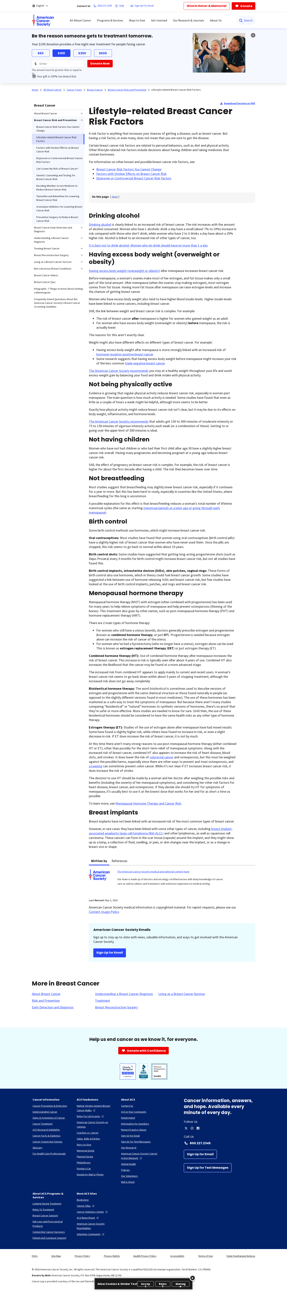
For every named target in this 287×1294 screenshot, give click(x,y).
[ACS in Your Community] (133, 1112)
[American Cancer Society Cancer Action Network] (140, 1155)
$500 (103, 53)
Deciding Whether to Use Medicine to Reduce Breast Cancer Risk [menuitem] (56, 187)
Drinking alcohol (100, 224)
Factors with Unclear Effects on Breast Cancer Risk (131, 174)
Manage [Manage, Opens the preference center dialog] (181, 1284)
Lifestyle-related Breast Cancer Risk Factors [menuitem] (56, 139)
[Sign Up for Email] (200, 1154)
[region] (143, 1284)
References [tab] (119, 861)
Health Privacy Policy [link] (144, 1256)
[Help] (120, 6)
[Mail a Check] (128, 1182)
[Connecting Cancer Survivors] (49, 1232)
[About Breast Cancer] (46, 994)
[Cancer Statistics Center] (92, 1212)
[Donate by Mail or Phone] (90, 1174)
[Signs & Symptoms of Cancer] (49, 1118)
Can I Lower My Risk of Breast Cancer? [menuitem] (57, 168)
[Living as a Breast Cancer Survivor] (181, 994)
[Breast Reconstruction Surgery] (116, 1007)
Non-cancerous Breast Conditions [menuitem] (52, 268)
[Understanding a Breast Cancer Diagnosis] (124, 994)
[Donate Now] (100, 63)
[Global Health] (128, 1164)
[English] (42, 6)
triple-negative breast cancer (145, 363)
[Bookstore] (83, 1200)
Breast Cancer (44, 105)
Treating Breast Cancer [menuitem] (47, 248)
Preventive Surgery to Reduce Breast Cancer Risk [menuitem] (57, 219)
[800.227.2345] (103, 6)
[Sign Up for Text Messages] (207, 1167)
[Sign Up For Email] (143, 6)
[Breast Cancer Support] (45, 1215)
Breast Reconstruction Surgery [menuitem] (51, 255)
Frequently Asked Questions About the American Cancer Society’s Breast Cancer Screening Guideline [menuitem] (57, 302)
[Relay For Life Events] (90, 1116)
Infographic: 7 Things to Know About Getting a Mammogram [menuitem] (58, 290)
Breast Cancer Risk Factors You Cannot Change (128, 169)
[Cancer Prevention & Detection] (50, 1106)
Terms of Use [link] (205, 1256)
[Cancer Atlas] (86, 1206)
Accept (145, 1284)
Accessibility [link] (177, 1256)
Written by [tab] (99, 861)
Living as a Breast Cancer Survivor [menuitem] (53, 262)
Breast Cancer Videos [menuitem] (46, 275)
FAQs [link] (35, 1256)
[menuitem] (43, 20)
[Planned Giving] (85, 1156)
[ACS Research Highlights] (46, 1129)
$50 (41, 53)
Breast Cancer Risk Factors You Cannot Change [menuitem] (57, 128)
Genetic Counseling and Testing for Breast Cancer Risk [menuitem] (55, 177)
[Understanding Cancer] (45, 1112)
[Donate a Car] (84, 1168)
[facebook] (198, 1128)
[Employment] (128, 1118)
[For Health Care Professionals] (49, 1153)
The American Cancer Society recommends (118, 371)
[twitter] (186, 1128)
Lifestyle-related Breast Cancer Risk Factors (176, 89)
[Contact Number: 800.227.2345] (219, 1143)
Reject (163, 1284)
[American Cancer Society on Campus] (96, 1124)
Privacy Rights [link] (112, 1256)
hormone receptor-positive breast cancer (124, 354)
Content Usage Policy (104, 912)
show (115, 196)
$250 (82, 53)
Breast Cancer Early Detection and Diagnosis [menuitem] (53, 229)
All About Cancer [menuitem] (80, 20)
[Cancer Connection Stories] (47, 1141)
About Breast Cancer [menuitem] (45, 113)
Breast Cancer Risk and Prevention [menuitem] (55, 120)
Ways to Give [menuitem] (137, 20)
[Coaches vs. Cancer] (88, 1132)
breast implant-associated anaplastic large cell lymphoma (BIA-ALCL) (161, 831)
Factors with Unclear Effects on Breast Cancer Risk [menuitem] (57, 149)
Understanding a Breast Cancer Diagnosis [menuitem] (51, 239)
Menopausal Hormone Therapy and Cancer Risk (148, 803)
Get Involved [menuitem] (159, 20)
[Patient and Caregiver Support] (49, 1238)
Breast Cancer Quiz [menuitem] (45, 282)
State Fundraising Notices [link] (240, 1256)
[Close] (193, 1278)
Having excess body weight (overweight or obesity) (124, 271)
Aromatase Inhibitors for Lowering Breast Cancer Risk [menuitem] (59, 208)
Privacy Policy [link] (82, 1256)
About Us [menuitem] (216, 20)
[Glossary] (37, 1147)
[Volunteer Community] (91, 1234)
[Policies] (125, 1170)
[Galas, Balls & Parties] (88, 1138)
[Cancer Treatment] (43, 1123)
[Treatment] (102, 1000)
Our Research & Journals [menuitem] (188, 20)
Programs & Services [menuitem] (110, 20)
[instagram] (192, 1128)
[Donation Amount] (58, 63)
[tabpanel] (172, 879)
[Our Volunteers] (129, 1176)
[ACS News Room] (88, 1217)
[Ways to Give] (84, 1144)
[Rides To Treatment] (43, 1209)
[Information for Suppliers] (135, 1123)
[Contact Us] (127, 1106)
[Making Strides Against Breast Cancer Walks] (96, 1108)
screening (95, 766)
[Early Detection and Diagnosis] (53, 1007)
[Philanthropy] (84, 1162)
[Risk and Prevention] (46, 1000)
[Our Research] (128, 1147)
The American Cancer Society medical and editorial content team (153, 871)
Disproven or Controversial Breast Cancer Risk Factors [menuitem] (59, 160)
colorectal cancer (161, 757)
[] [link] (114, 196)
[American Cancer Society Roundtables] (96, 1225)
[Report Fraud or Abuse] (133, 1129)
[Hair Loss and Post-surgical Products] (52, 1223)
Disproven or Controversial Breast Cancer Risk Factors (133, 178)
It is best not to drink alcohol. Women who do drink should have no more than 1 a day (148, 245)
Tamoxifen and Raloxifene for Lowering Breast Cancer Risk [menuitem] (57, 198)
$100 (61, 53)
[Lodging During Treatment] (47, 1203)
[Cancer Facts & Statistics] (47, 1135)
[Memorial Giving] (85, 1150)
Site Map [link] (56, 1256)
